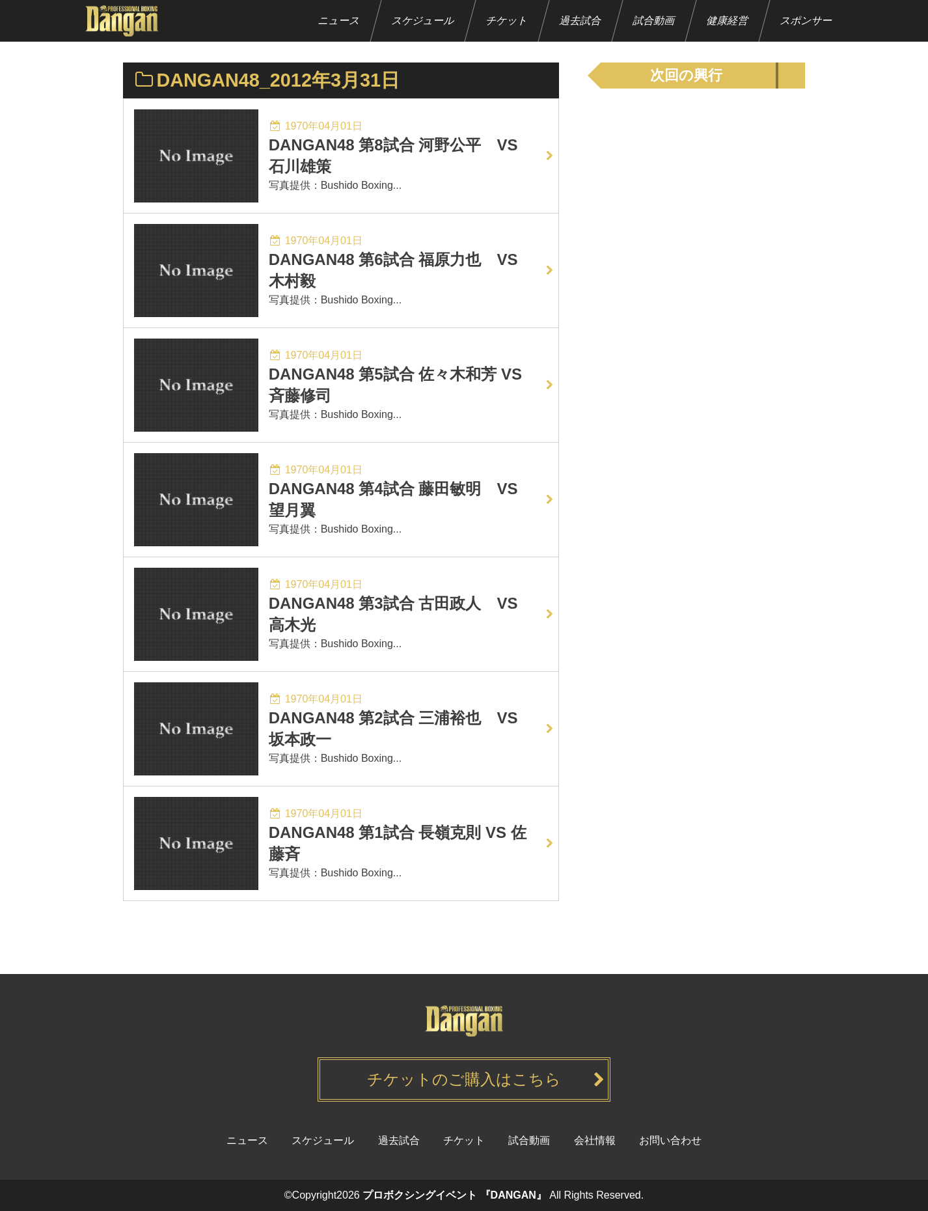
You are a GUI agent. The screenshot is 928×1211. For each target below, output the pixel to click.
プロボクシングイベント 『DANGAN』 (454, 1195)
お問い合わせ (670, 1140)
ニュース (339, 20)
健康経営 (727, 20)
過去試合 (580, 20)
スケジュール (423, 20)
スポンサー (806, 20)
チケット (507, 20)
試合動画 (654, 20)
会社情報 (595, 1140)
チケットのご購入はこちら (464, 1079)
